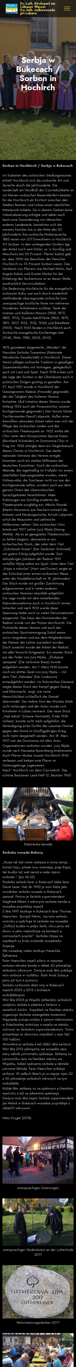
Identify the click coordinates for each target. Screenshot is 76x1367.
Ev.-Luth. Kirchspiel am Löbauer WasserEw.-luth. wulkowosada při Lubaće (37, 8)
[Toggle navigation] (67, 8)
